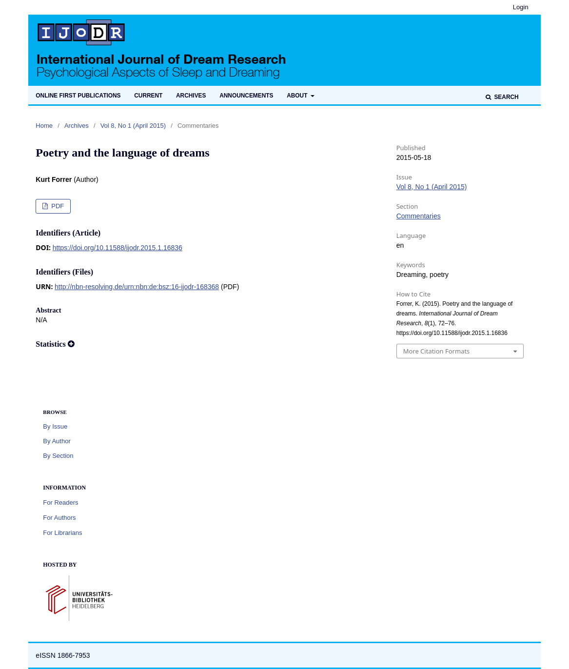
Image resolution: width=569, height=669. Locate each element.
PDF (57, 206)
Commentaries (418, 216)
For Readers (60, 502)
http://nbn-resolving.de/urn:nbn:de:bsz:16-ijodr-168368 (137, 287)
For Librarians (62, 532)
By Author (56, 441)
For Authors (59, 517)
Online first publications (78, 95)
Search (505, 97)
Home (44, 125)
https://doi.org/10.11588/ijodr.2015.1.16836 (117, 248)
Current (148, 95)
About (298, 95)
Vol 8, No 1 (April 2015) (133, 125)
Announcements (246, 95)
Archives (191, 95)
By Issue (55, 426)
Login (521, 7)
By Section (58, 455)
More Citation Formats (436, 351)
